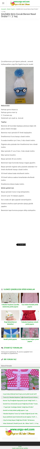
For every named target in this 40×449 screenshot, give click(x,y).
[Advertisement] (20, 40)
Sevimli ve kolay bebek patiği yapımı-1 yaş (15, 410)
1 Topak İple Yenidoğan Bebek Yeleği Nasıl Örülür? (18, 407)
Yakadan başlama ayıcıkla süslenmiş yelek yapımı (10, 306)
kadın (20, 446)
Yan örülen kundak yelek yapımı (30, 306)
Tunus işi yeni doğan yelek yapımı (30, 340)
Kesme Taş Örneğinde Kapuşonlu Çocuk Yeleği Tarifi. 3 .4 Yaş (21, 400)
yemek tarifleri (23, 448)
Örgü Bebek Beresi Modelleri (10, 323)
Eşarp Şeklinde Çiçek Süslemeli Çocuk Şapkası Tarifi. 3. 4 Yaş (21, 417)
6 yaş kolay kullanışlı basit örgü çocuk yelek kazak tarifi (20, 394)
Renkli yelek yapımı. (10, 339)
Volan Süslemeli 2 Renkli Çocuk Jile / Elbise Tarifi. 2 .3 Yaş (20, 423)
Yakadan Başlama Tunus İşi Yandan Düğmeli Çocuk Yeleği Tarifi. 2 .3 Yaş (21, 413)
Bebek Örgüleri (11, 9)
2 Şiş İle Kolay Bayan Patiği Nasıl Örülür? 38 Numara (18, 420)
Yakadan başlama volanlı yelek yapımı (29, 323)
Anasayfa (3, 9)
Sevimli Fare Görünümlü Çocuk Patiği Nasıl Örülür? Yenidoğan (21, 404)
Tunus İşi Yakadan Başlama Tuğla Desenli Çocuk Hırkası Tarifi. (21, 397)
